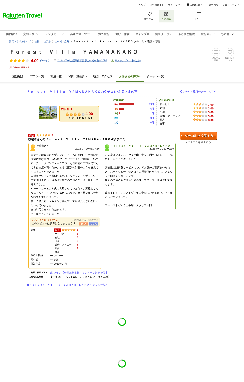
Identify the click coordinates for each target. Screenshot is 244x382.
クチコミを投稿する (198, 136)
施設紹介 (18, 76)
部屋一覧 (56, 76)
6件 (152, 108)
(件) (45, 60)
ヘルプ (142, 4)
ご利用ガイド (157, 4)
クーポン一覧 (155, 76)
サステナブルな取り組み (128, 60)
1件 (152, 113)
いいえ (93, 223)
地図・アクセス (103, 76)
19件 (151, 104)
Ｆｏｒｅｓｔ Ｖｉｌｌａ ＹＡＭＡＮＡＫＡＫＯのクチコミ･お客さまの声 (82, 91)
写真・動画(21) (77, 76)
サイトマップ (175, 4)
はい (83, 223)
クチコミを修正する (199, 142)
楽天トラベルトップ (20, 41)
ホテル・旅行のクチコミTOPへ (201, 91)
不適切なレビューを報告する (85, 220)
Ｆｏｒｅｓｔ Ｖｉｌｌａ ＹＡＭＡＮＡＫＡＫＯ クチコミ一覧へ (68, 284)
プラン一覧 (37, 76)
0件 (152, 117)
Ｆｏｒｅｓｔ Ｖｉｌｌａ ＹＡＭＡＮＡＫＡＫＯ (73, 52)
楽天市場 (213, 4)
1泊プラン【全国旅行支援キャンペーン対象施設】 (79, 272)
